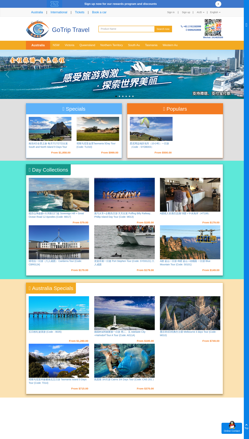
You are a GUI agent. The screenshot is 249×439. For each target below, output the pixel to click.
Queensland (87, 45)
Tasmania (151, 45)
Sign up (186, 12)
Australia (37, 12)
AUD (200, 12)
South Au (134, 45)
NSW (56, 45)
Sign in (171, 12)
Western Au (170, 45)
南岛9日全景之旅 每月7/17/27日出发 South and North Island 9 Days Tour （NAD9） (48, 147)
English (215, 12)
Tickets (79, 12)
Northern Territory (111, 45)
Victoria (69, 45)
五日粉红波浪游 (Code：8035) (45, 331)
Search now (163, 29)
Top (246, 426)
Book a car (99, 12)
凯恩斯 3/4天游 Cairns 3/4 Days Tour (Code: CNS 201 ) (124, 379)
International (59, 12)
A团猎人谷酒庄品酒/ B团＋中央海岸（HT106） (185, 213)
